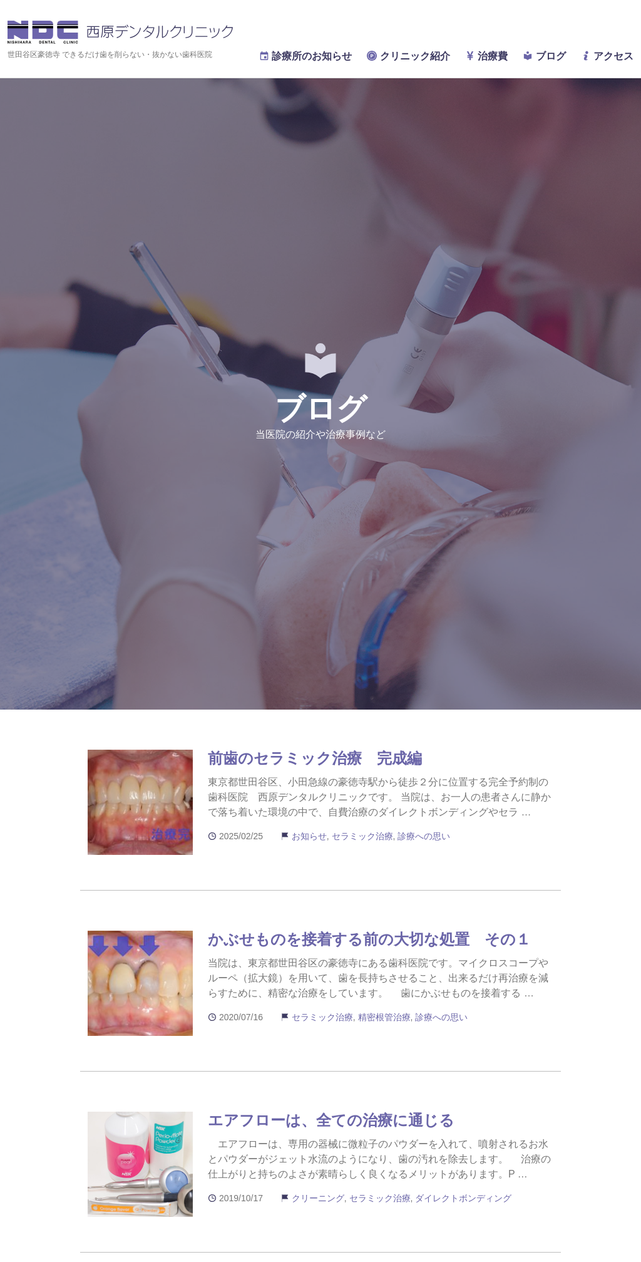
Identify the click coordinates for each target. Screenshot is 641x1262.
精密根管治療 (384, 1017)
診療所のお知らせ (305, 56)
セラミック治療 (362, 836)
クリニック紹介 (408, 56)
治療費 (486, 56)
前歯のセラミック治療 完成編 (315, 758)
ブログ (544, 56)
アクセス (607, 56)
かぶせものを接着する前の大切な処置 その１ (369, 939)
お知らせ (309, 836)
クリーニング (318, 1198)
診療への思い (423, 836)
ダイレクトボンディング (463, 1198)
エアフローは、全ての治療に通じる (331, 1120)
